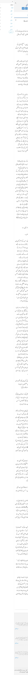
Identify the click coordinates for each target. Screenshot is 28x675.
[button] (1, 20)
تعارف (22, 8)
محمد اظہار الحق (16, 5)
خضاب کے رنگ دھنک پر (22, 632)
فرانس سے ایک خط (23, 647)
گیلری (9, 8)
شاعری (15, 8)
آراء (12, 8)
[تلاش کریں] (1, 3)
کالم (18, 8)
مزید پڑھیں (2, 628)
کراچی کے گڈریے (23, 618)
